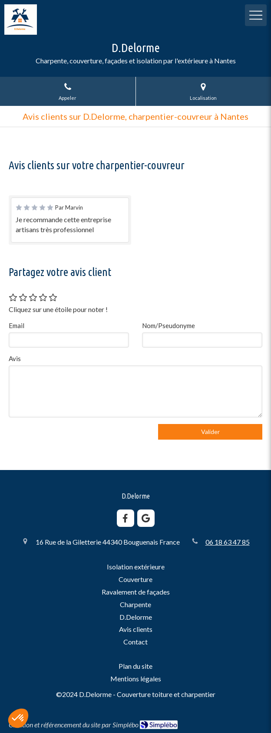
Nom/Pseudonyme (168, 325)
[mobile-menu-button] (256, 15)
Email (16, 325)
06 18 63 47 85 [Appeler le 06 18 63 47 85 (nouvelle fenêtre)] (227, 542)
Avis (15, 358)
